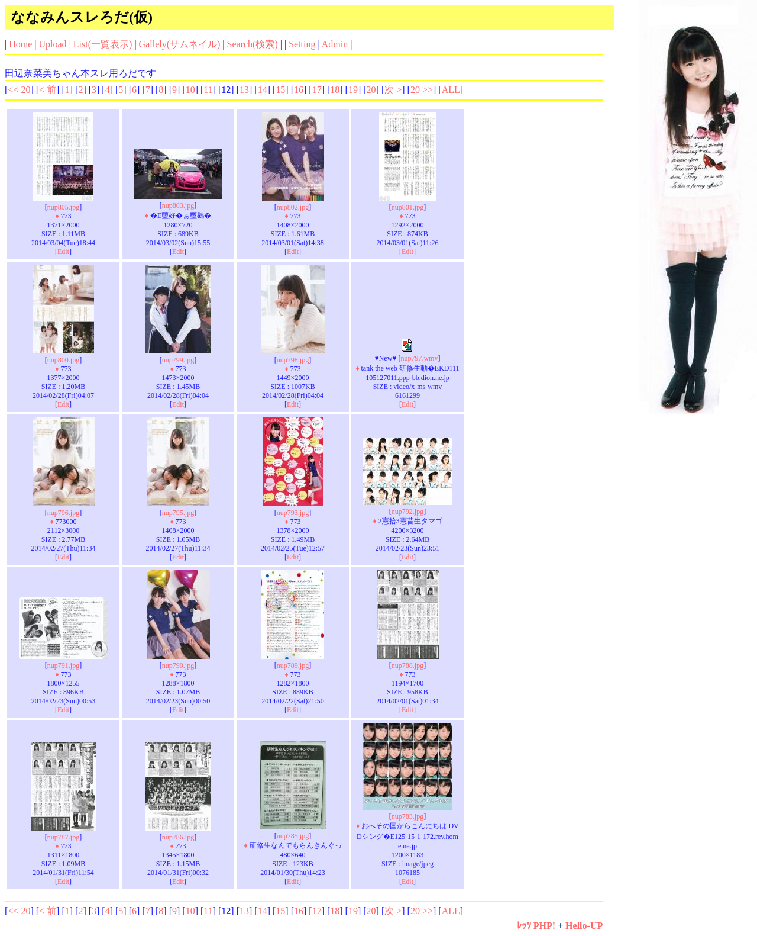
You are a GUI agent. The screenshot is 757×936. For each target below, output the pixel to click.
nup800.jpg (63, 360)
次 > (393, 90)
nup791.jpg (63, 665)
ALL (451, 90)
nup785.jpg (293, 836)
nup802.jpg (293, 207)
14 (262, 90)
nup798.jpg (293, 360)
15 (280, 90)
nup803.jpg (178, 205)
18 (334, 90)
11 (207, 90)
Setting (302, 44)
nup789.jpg (293, 665)
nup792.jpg (407, 511)
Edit (63, 251)
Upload (53, 44)
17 (317, 90)
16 (298, 90)
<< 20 (19, 90)
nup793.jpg (293, 513)
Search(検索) (252, 44)
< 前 (47, 90)
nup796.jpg (63, 513)
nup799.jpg (178, 360)
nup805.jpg (63, 207)
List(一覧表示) (102, 44)
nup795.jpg (178, 513)
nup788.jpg (407, 665)
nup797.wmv (419, 358)
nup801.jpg (407, 207)
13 (244, 90)
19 (353, 90)
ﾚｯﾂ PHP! (536, 926)
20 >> (421, 90)
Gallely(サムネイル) (180, 44)
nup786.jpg (178, 837)
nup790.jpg (178, 665)
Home (20, 44)
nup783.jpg (407, 816)
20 (371, 90)
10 (190, 90)
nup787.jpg (63, 837)
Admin (335, 44)
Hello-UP (584, 926)
